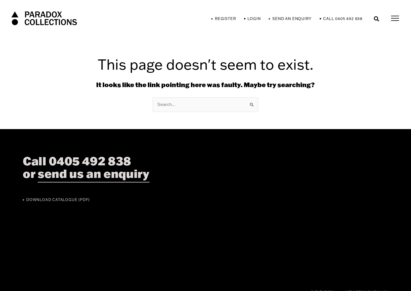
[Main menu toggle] (395, 18)
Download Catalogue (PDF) (58, 199)
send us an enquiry (94, 173)
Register (225, 18)
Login (254, 18)
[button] (377, 18)
